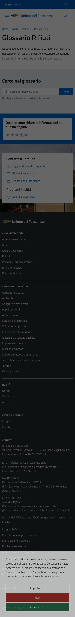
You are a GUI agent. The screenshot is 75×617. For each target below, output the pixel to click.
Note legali (8, 569)
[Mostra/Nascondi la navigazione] (7, 15)
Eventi (6, 427)
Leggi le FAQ (9, 529)
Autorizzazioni (10, 315)
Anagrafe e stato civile (15, 304)
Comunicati (8, 396)
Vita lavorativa (10, 371)
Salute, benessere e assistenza (20, 354)
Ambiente (8, 298)
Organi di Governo (12, 250)
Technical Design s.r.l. (26, 608)
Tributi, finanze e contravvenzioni (21, 360)
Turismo (6, 366)
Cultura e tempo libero (15, 326)
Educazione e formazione (16, 332)
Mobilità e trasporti (13, 349)
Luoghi (6, 421)
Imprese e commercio (14, 343)
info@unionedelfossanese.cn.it (28, 462)
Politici (6, 256)
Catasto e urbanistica (14, 321)
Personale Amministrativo (17, 262)
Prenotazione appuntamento (19, 535)
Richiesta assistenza (14, 546)
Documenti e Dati (12, 273)
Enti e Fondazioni (12, 267)
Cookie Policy (9, 563)
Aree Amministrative (14, 239)
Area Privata (9, 588)
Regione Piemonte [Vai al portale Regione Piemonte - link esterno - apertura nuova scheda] (13, 4)
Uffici (5, 245)
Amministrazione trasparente (19, 552)
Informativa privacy (13, 557)
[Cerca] (65, 15)
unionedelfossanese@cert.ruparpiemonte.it (33, 467)
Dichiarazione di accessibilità (18, 574)
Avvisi (5, 402)
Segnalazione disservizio (16, 541)
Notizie (6, 391)
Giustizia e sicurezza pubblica (18, 337)
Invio (66, 91)
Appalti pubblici (11, 309)
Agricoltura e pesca (13, 292)
